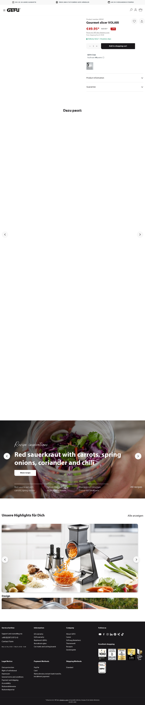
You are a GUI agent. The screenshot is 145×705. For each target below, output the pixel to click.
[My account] (135, 9)
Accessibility (6, 683)
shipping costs (64, 700)
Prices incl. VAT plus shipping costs (97, 33)
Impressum (6, 674)
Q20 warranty (39, 637)
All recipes (136, 487)
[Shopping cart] (140, 10)
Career (68, 637)
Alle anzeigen (135, 516)
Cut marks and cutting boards (45, 647)
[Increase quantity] (97, 46)
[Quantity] (93, 46)
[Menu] (4, 10)
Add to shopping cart (118, 46)
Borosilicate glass (40, 643)
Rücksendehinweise (9, 686)
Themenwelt (71, 643)
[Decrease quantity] (89, 46)
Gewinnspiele (71, 650)
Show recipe (25, 473)
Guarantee (114, 87)
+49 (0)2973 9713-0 (10, 638)
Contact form (7, 642)
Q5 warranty (38, 634)
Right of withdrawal (9, 671)
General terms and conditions (12, 677)
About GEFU (70, 634)
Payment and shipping (10, 680)
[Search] (131, 9)
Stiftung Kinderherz (73, 640)
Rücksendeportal (8, 690)
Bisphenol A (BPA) (40, 640)
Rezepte (69, 647)
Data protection (8, 667)
